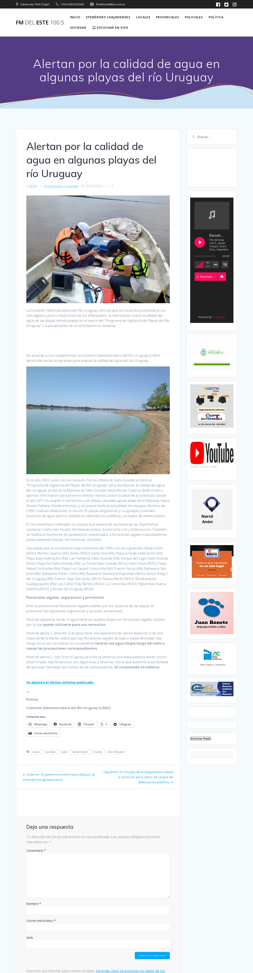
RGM (33, 186)
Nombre (33, 903)
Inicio (75, 17)
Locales (143, 17)
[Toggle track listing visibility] (225, 264)
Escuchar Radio (201, 738)
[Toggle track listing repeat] (215, 264)
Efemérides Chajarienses (108, 17)
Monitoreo (80, 752)
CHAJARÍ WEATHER (211, 168)
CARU (64, 752)
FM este (40, 22)
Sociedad (78, 27)
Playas (97, 752)
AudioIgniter (219, 317)
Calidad (50, 752)
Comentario (36, 850)
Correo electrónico (41, 920)
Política (216, 17)
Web (29, 937)
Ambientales (53, 186)
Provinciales (167, 17)
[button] (222, 276)
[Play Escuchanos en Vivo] (199, 242)
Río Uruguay (116, 752)
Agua (36, 752)
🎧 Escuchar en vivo (110, 27)
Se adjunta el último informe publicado (59, 682)
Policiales (194, 17)
